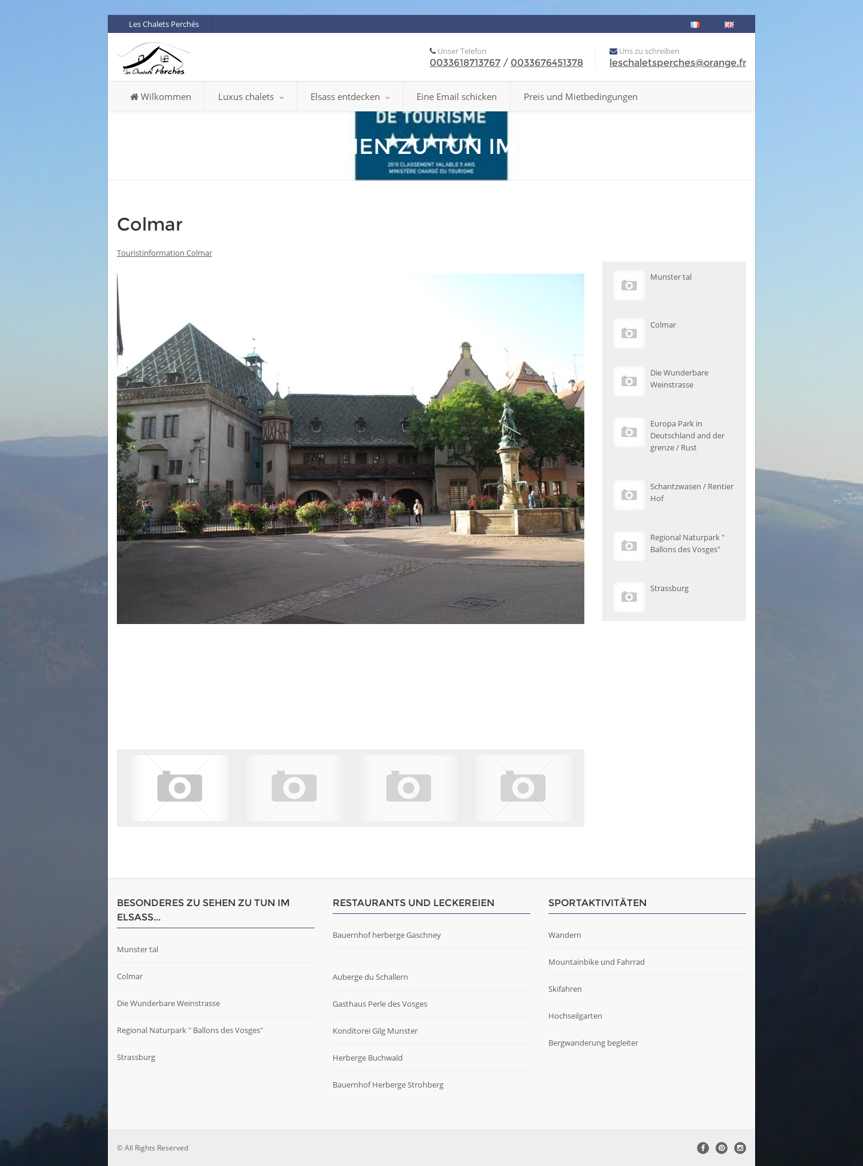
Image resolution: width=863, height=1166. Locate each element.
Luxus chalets (250, 96)
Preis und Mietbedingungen (581, 96)
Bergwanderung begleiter (593, 1042)
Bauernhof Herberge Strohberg (388, 1084)
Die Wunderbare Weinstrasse (168, 1003)
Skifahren (565, 988)
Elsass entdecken (350, 96)
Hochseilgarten (575, 1015)
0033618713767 (465, 62)
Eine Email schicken (457, 96)
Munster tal (137, 949)
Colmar (130, 976)
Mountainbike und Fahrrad (596, 961)
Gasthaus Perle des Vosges (380, 1003)
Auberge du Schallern (370, 976)
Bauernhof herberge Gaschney (387, 934)
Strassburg (136, 1057)
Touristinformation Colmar (164, 252)
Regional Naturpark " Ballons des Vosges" (190, 1030)
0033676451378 (547, 62)
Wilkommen (160, 96)
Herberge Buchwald (368, 1057)
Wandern (564, 934)
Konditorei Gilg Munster (375, 1030)
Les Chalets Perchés (164, 24)
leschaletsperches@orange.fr (677, 62)
